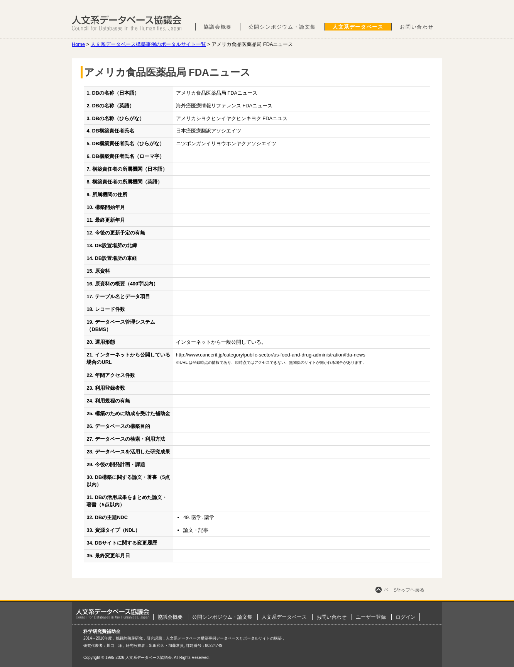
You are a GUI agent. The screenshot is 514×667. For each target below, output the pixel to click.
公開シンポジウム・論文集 (282, 27)
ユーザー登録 (371, 617)
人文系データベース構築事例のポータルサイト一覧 (148, 44)
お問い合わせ (417, 27)
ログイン (406, 617)
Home (78, 44)
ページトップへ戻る (400, 590)
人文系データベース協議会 (127, 23)
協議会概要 (218, 27)
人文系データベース (358, 27)
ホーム (112, 614)
